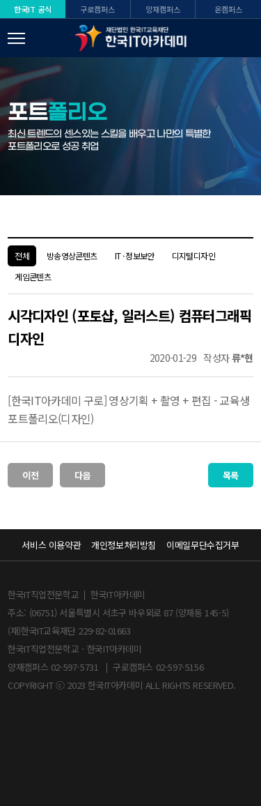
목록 (231, 475)
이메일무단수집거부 (202, 545)
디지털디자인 (193, 255)
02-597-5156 (180, 667)
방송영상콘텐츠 (72, 255)
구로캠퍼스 (97, 9)
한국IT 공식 (33, 9)
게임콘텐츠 (33, 276)
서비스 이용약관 (51, 545)
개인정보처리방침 (123, 545)
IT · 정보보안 (135, 255)
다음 (82, 475)
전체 (22, 255)
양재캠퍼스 (162, 9)
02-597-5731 (75, 667)
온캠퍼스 (228, 9)
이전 (30, 475)
